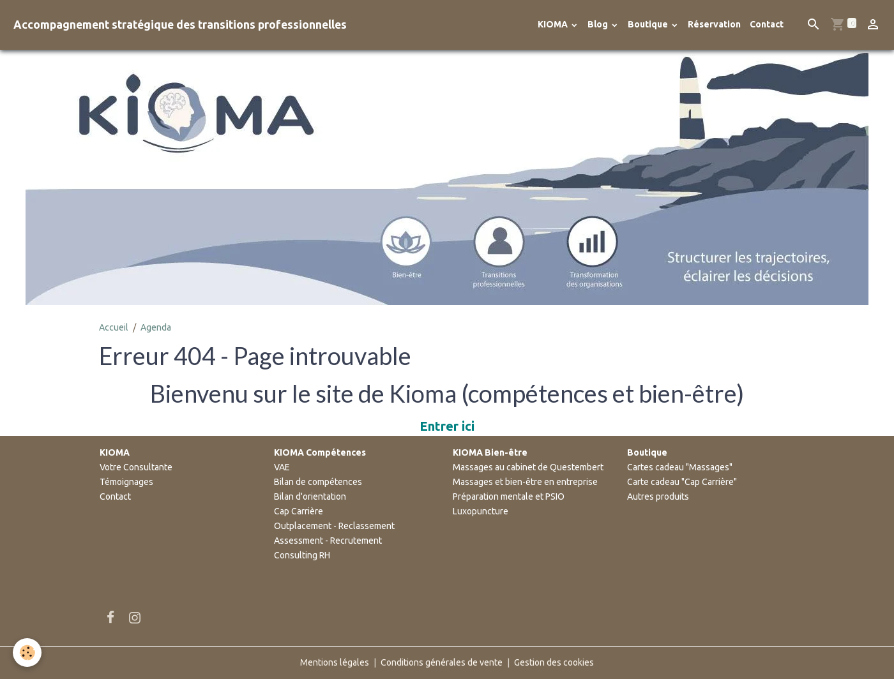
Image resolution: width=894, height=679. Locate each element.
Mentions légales (334, 662)
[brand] (180, 24)
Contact (767, 24)
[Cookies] (27, 652)
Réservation (714, 24)
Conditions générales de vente (442, 662)
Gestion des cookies (554, 662)
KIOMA (554, 24)
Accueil (113, 327)
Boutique (649, 24)
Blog (598, 24)
